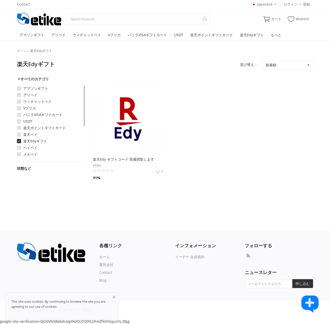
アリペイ (58, 34)
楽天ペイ (30, 134)
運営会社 (106, 264)
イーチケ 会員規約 (189, 256)
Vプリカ (114, 34)
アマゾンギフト (31, 34)
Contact (23, 4)
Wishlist (298, 19)
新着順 (271, 65)
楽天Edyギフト (252, 34)
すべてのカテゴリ (33, 79)
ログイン (290, 4)
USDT (178, 34)
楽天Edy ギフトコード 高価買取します (123, 159)
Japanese (264, 4)
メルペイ (30, 154)
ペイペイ (30, 147)
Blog (103, 280)
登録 (306, 4)
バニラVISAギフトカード (147, 34)
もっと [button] (276, 34)
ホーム (22, 50)
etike (97, 165)
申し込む (303, 283)
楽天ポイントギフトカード (211, 34)
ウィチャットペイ (87, 34)
